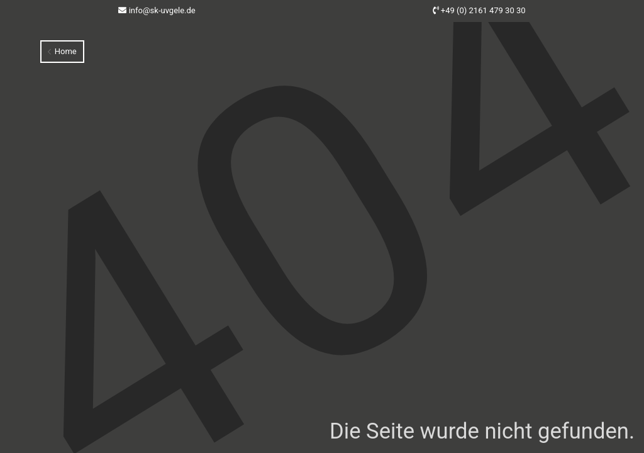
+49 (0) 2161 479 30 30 (483, 10)
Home (62, 51)
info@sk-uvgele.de (162, 10)
